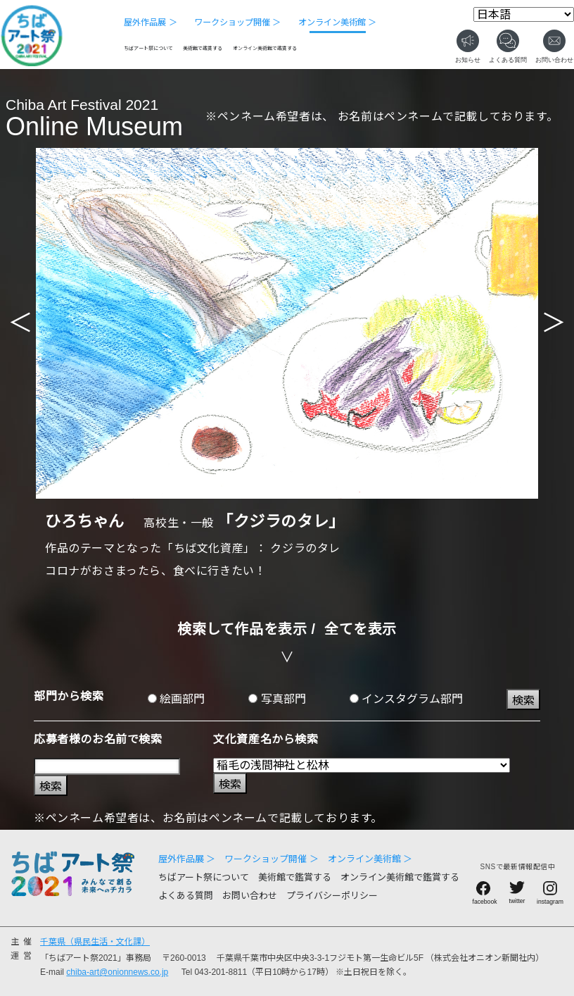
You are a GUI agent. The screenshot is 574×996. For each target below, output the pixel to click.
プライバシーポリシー (332, 895)
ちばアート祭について (148, 48)
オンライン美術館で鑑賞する (265, 48)
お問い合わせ (249, 895)
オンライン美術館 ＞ (337, 22)
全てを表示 (360, 629)
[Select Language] (523, 14)
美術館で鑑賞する (202, 48)
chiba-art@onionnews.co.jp (117, 972)
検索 (523, 700)
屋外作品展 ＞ (150, 22)
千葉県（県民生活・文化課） (95, 942)
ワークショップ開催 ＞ (237, 22)
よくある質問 (185, 895)
